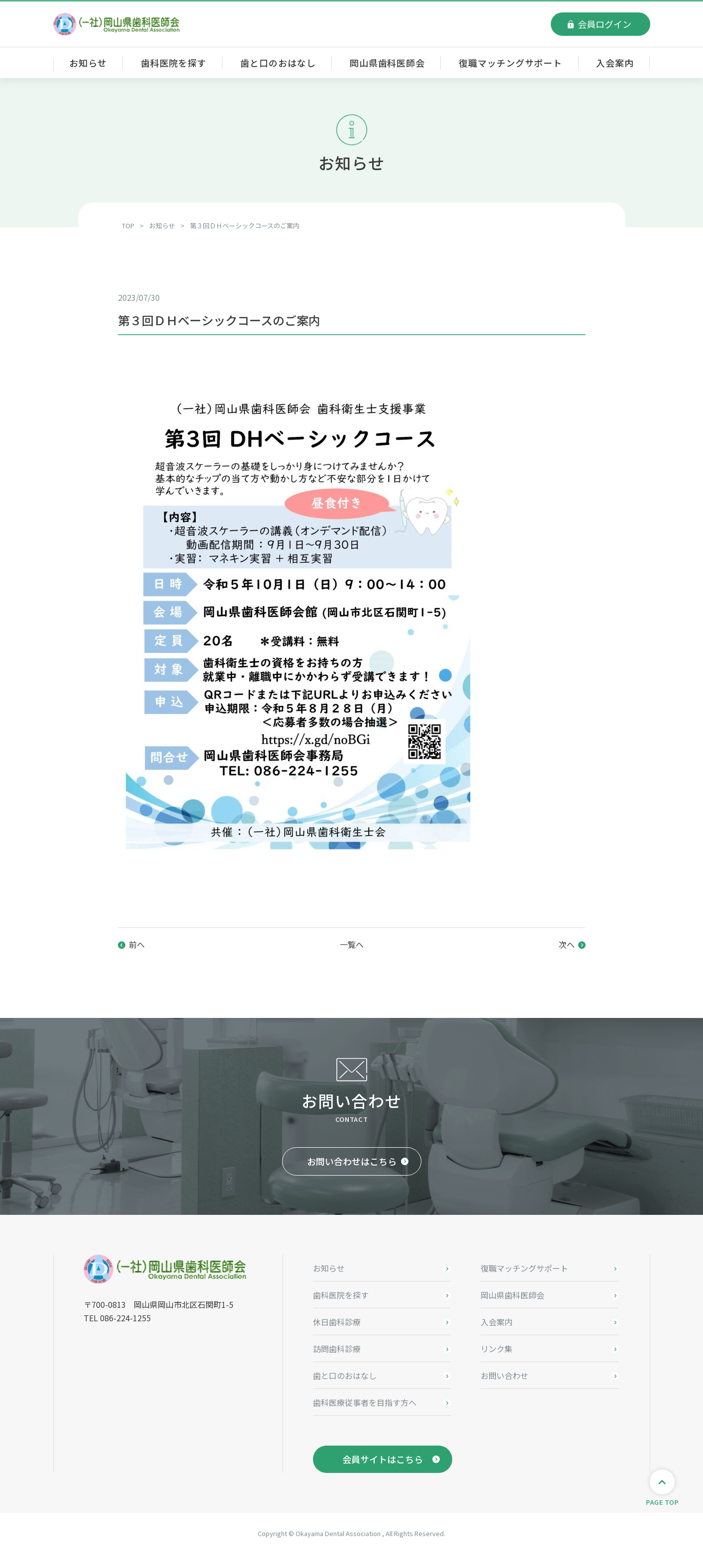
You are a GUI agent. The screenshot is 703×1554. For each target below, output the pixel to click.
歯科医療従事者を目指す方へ (364, 1402)
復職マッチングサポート (510, 62)
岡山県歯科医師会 (387, 62)
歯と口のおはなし (277, 62)
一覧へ (352, 944)
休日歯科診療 (337, 1322)
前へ (137, 944)
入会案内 (615, 62)
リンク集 (496, 1349)
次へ (567, 944)
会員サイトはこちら (382, 1459)
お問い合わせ (504, 1375)
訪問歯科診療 (337, 1349)
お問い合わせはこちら (352, 1161)
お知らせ (88, 62)
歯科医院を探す (173, 62)
